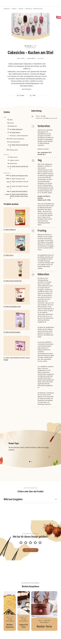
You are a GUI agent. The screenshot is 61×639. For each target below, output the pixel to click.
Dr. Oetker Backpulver (16, 129)
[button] (30, 43)
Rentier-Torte (44, 611)
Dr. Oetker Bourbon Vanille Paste (19, 145)
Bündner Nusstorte (10, 611)
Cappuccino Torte (23, 611)
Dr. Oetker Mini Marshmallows (18, 191)
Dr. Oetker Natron (15, 132)
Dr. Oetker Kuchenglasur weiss (19, 175)
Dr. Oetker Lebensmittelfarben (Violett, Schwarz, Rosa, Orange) (19, 196)
